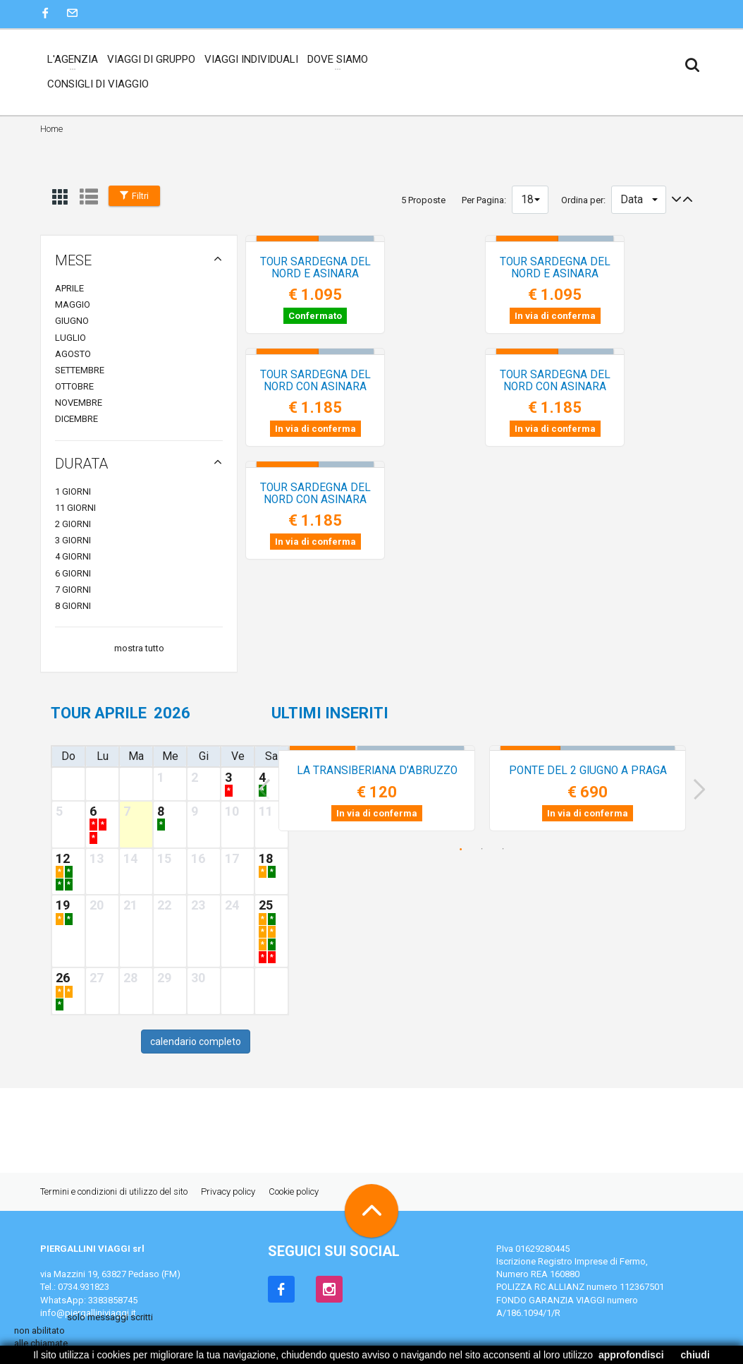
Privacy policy (228, 1191)
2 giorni (73, 524)
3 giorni (73, 540)
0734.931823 (83, 1286)
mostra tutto (139, 648)
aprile (69, 288)
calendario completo (195, 1041)
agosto (73, 354)
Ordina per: (583, 200)
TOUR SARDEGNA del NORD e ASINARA (357, 273)
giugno (72, 320)
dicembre (76, 419)
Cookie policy (294, 1191)
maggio (72, 304)
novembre (78, 402)
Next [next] (704, 789)
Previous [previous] (259, 789)
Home (51, 128)
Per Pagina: (484, 200)
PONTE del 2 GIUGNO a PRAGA (588, 770)
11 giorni (75, 507)
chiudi (695, 1354)
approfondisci (631, 1354)
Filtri (134, 196)
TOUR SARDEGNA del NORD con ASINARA (357, 380)
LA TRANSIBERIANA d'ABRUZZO (377, 770)
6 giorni (73, 573)
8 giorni (73, 605)
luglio (70, 337)
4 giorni (73, 556)
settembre (79, 370)
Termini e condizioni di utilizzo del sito (114, 1191)
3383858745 (112, 1300)
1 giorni (73, 491)
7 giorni (73, 589)
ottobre (74, 386)
